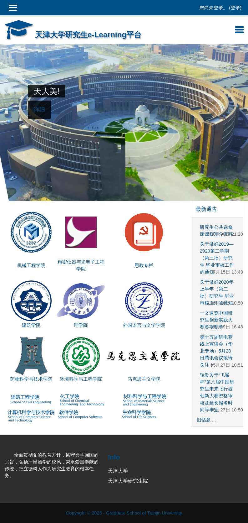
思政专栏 (143, 265)
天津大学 (118, 470)
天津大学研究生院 (128, 481)
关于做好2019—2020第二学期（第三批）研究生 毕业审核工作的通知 (217, 258)
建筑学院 (31, 325)
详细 (39, 110)
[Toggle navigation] (239, 29)
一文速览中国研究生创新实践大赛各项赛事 (216, 320)
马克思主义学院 (144, 379)
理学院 (81, 325)
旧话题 (204, 419)
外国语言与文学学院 (144, 325)
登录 (235, 7)
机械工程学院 (31, 265)
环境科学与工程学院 (81, 379)
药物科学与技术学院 (31, 379)
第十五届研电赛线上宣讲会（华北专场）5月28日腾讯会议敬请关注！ (216, 351)
